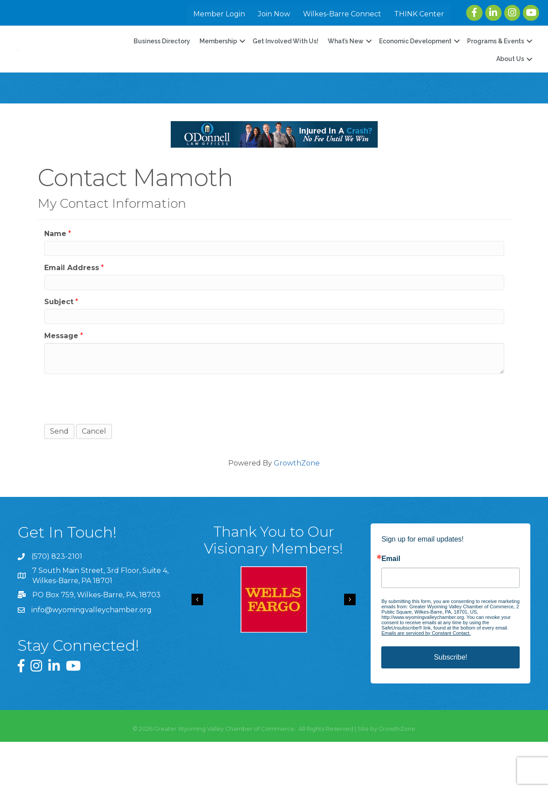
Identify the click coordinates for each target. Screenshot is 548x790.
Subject (58, 350)
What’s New (346, 65)
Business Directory (162, 65)
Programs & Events (495, 65)
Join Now (274, 14)
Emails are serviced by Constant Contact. (426, 681)
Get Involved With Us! (285, 65)
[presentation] (111, 446)
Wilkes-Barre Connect (342, 14)
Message (61, 384)
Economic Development (415, 65)
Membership (218, 65)
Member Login (219, 14)
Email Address (71, 316)
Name (55, 282)
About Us (510, 83)
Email (390, 607)
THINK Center (419, 14)
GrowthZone (297, 511)
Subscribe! (451, 706)
